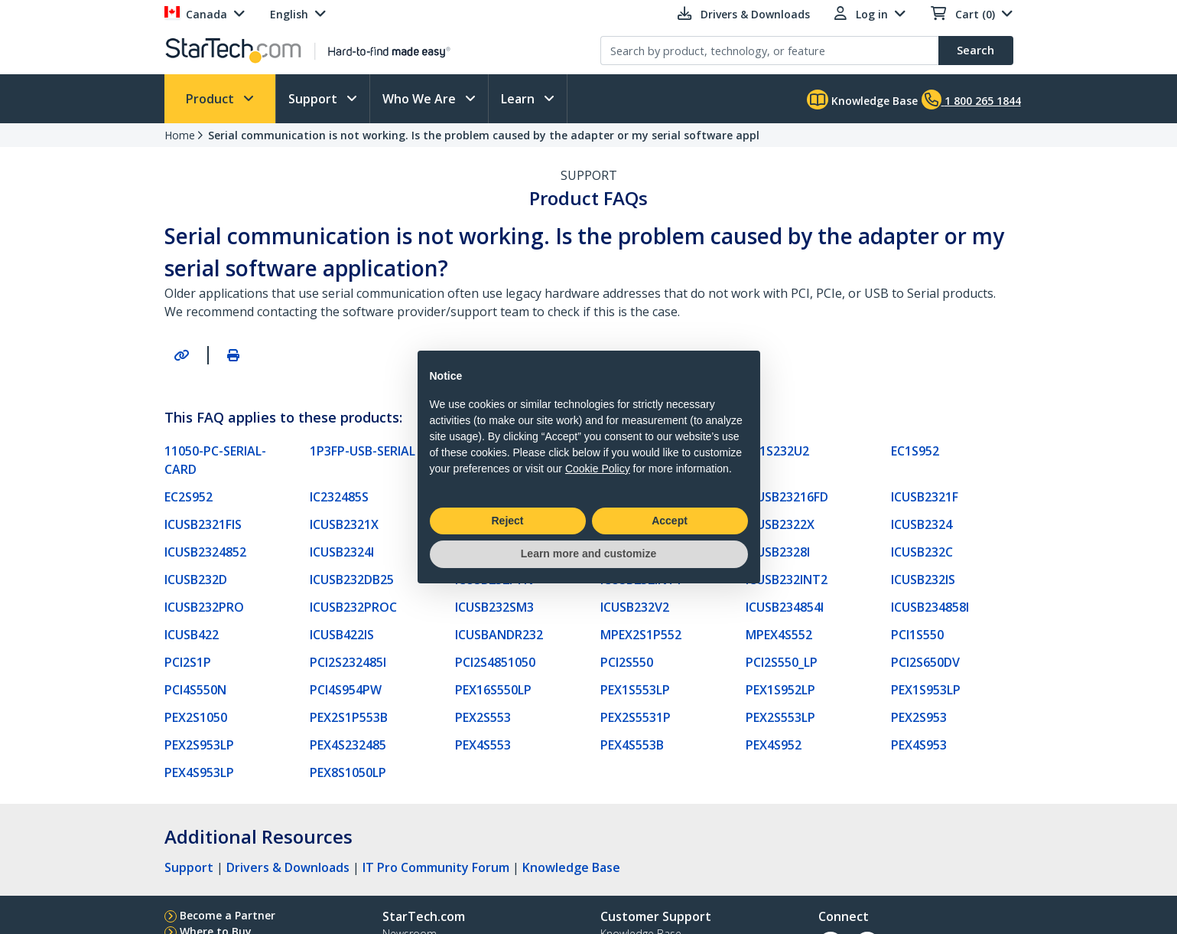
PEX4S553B (632, 744)
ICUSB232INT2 (786, 579)
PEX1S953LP (926, 689)
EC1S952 (915, 451)
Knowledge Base (862, 99)
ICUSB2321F (924, 496)
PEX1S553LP (635, 689)
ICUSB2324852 (205, 552)
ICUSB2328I (778, 552)
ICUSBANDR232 (499, 634)
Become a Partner (227, 915)
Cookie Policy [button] (597, 468)
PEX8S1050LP (348, 772)
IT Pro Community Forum (436, 867)
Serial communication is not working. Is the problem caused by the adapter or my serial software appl (483, 135)
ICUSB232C (922, 552)
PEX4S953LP (199, 772)
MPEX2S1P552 (640, 634)
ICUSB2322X (780, 524)
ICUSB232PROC (353, 607)
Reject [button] (507, 520)
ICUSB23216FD (787, 496)
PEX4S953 (919, 744)
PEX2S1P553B (349, 717)
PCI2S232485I (348, 662)
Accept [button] (670, 520)
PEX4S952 (773, 744)
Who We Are (420, 98)
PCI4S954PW (346, 689)
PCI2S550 (626, 662)
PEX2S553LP (780, 717)
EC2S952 (188, 496)
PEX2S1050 (195, 717)
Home (179, 135)
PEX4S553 (483, 744)
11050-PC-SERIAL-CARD (215, 460)
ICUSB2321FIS (203, 524)
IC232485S (339, 496)
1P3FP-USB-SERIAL (362, 451)
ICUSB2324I (342, 552)
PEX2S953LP (199, 744)
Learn (519, 98)
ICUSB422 (191, 634)
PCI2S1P (187, 662)
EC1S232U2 (777, 451)
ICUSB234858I (930, 607)
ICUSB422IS (342, 634)
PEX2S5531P (635, 717)
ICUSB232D (195, 579)
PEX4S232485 (348, 744)
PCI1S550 (917, 634)
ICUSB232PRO (204, 607)
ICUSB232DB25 (352, 579)
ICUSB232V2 (634, 607)
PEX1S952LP (780, 689)
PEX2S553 (483, 717)
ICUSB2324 (921, 524)
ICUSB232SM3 (494, 607)
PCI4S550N (195, 689)
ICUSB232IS (923, 579)
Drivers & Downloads (288, 867)
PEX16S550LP (493, 689)
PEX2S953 (919, 717)
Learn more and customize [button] (588, 553)
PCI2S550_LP (782, 662)
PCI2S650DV (925, 662)
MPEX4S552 (779, 634)
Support (314, 98)
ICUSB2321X (344, 524)
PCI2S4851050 (495, 662)
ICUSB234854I (785, 607)
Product (211, 98)
